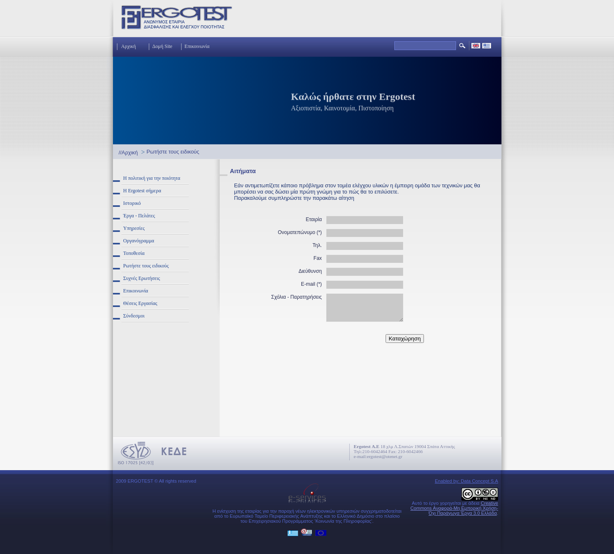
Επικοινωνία (197, 46)
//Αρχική (128, 152)
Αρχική (128, 46)
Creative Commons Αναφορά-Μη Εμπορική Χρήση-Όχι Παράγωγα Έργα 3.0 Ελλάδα (454, 508)
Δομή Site (162, 46)
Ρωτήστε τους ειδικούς (173, 152)
